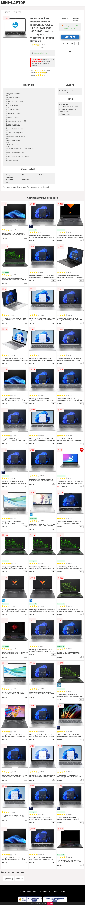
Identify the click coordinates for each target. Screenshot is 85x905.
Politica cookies (59, 891)
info (25, 238)
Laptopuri (7, 12)
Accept (50, 903)
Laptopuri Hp (17, 12)
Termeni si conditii (25, 891)
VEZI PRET (70, 37)
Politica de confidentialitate (43, 891)
